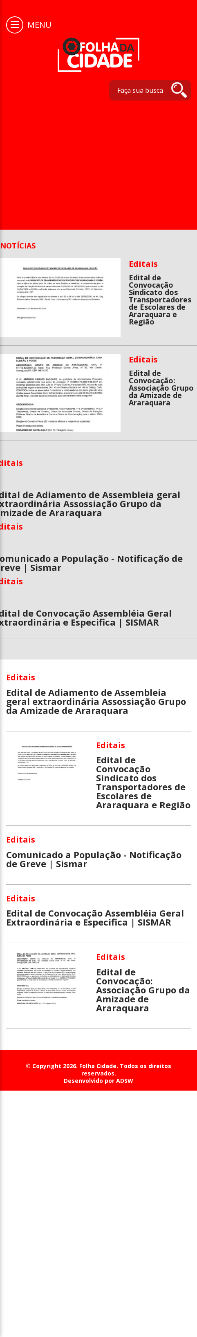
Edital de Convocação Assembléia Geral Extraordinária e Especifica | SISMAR (95, 917)
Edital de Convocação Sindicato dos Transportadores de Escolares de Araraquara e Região (160, 299)
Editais (143, 263)
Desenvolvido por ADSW (98, 1080)
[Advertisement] (95, 161)
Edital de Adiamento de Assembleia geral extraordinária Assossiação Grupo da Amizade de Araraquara (96, 701)
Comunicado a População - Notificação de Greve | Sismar (93, 859)
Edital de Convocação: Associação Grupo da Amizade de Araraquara (161, 387)
